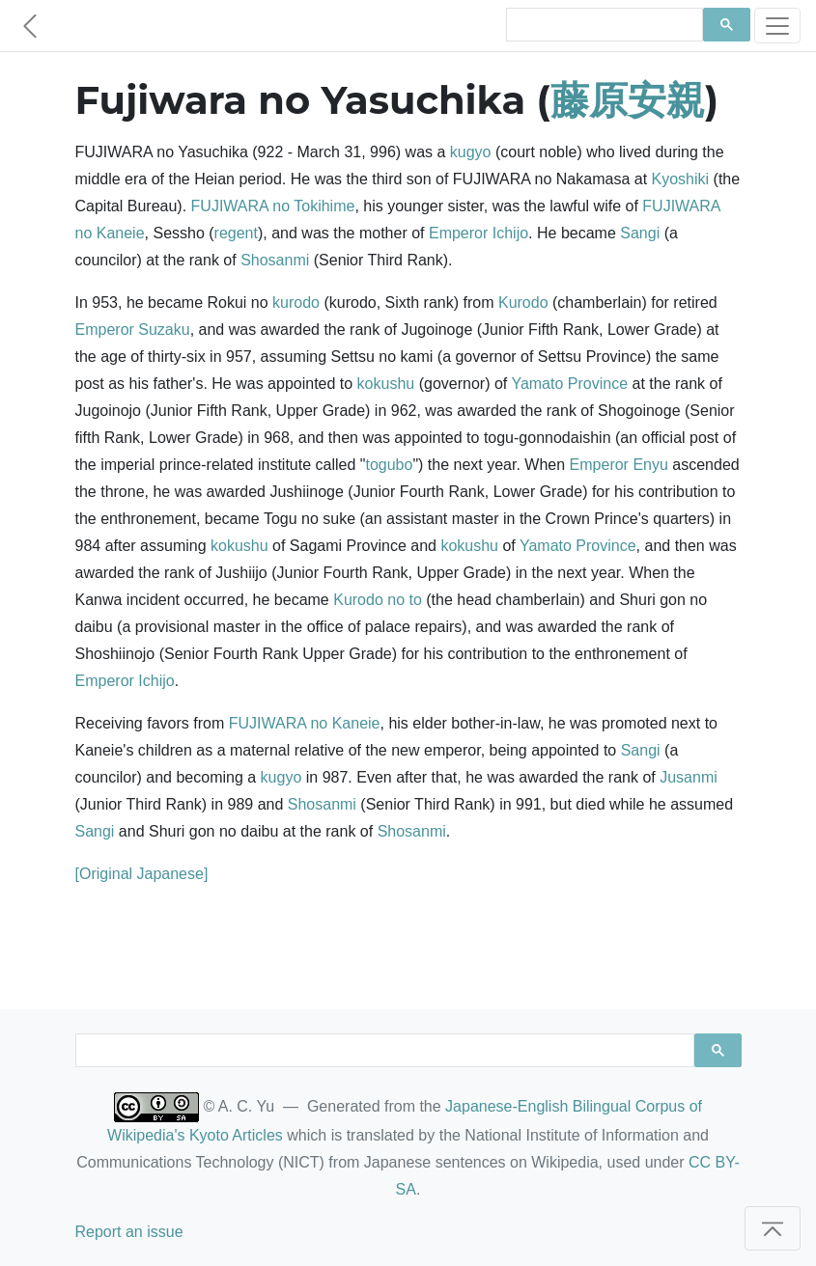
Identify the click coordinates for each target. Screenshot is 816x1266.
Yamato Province (569, 383)
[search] (603, 25)
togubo (388, 464)
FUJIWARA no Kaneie (304, 723)
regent (236, 233)
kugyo (471, 152)
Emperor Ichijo (478, 233)
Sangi (640, 233)
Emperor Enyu (619, 464)
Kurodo (523, 302)
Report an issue (129, 1232)
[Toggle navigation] (777, 25)
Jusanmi (689, 777)
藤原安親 (627, 100)
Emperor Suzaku (132, 329)
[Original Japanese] (142, 874)
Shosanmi (274, 260)
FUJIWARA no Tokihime (273, 206)
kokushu (386, 383)
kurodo (296, 302)
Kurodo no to (377, 600)
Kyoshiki (681, 179)
